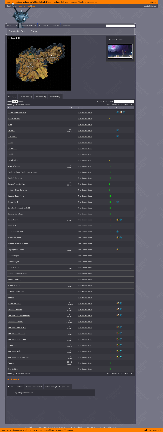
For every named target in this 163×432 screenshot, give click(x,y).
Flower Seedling (14, 279)
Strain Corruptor (14, 303)
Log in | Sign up (150, 6)
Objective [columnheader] (120, 108)
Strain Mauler (13, 345)
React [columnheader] (109, 108)
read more (147, 430)
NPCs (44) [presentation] (12, 96)
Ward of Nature (14, 166)
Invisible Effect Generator (18, 190)
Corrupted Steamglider (17, 339)
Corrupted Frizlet (14, 351)
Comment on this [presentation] (15, 387)
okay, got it (157, 430)
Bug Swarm (12, 136)
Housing (42, 26)
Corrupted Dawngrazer (17, 327)
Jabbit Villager (13, 255)
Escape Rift (12, 148)
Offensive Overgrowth (17, 112)
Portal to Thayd (14, 118)
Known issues (101, 427)
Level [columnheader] (69, 108)
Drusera (11, 130)
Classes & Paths (27, 26)
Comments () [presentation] (40, 96)
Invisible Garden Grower (17, 273)
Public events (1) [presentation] (25, 96)
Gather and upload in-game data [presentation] (57, 387)
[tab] (12, 96)
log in (17, 393)
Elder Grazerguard (15, 232)
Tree (10, 124)
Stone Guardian (14, 285)
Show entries (15, 101)
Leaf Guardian (13, 267)
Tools (54, 26)
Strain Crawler (13, 220)
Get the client (21, 6)
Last (131, 104)
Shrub (10, 142)
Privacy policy (90, 427)
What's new (112, 427)
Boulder (11, 154)
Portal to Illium (13, 160)
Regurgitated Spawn (16, 250)
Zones (34, 31)
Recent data (66, 26)
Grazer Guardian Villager (18, 244)
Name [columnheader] (10, 108)
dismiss (153, 2)
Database (10, 26)
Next (126, 104)
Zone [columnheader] (80, 108)
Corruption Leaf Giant (16, 333)
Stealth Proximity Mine (16, 184)
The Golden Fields (14, 38)
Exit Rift (11, 297)
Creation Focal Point (16, 196)
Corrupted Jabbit (14, 238)
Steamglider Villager (16, 214)
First (108, 104)
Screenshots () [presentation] (55, 96)
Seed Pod (12, 226)
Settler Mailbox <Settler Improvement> (23, 172)
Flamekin (11, 363)
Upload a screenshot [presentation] (34, 387)
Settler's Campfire (15, 178)
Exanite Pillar (13, 369)
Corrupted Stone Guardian (18, 357)
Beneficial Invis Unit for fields (19, 208)
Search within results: (115, 101)
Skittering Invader (15, 309)
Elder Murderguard (15, 321)
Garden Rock (13, 202)
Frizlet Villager (13, 261)
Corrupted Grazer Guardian (19, 315)
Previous (115, 104)
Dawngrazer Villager (16, 291)
